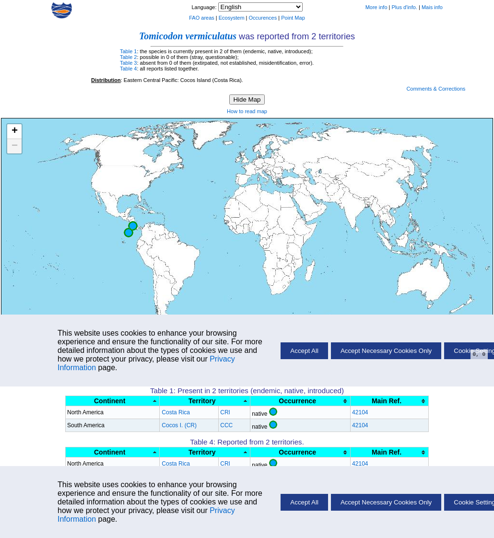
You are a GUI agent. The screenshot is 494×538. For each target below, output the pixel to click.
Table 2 (128, 57)
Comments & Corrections (435, 89)
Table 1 (128, 51)
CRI (225, 412)
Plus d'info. (404, 7)
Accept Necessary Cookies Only (386, 502)
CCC (226, 425)
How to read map (247, 111)
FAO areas (201, 18)
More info (376, 7)
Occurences (263, 18)
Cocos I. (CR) (179, 425)
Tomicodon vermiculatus (187, 36)
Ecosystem (232, 18)
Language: (204, 7)
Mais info (432, 7)
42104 (360, 412)
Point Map (293, 18)
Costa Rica (176, 412)
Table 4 (128, 68)
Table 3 (128, 63)
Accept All (304, 502)
